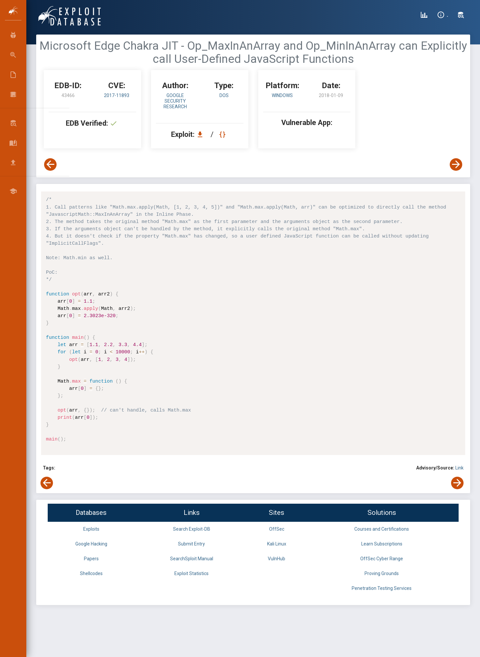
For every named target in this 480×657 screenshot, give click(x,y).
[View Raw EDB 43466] (223, 134)
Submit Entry (191, 543)
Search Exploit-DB (191, 529)
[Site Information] (442, 16)
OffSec (276, 529)
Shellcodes (91, 573)
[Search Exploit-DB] (461, 16)
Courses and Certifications (381, 529)
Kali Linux (276, 543)
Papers (91, 558)
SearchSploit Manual (191, 558)
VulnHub (276, 558)
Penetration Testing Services (382, 588)
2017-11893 (116, 95)
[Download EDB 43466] (201, 134)
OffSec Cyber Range (381, 558)
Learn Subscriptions (381, 543)
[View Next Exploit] (456, 164)
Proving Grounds (382, 573)
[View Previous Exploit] (50, 164)
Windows (282, 95)
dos (224, 95)
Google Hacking (91, 543)
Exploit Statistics (191, 573)
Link (459, 467)
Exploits (91, 529)
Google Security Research (175, 101)
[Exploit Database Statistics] (424, 16)
